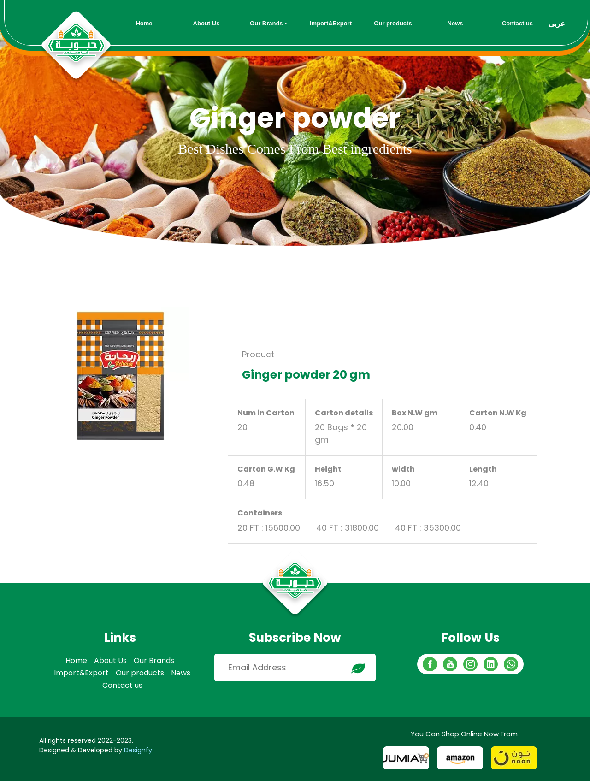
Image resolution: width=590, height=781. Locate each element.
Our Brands (154, 660)
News (180, 673)
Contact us (122, 685)
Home (76, 660)
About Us (110, 660)
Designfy (138, 750)
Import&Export (81, 673)
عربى (557, 24)
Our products (140, 673)
